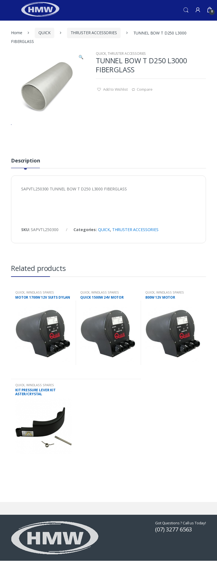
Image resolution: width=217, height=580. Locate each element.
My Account (198, 10)
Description (25, 183)
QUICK (44, 32)
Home (16, 32)
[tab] (25, 185)
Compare (144, 89)
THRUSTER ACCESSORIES (94, 32)
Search (186, 10)
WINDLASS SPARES (40, 314)
